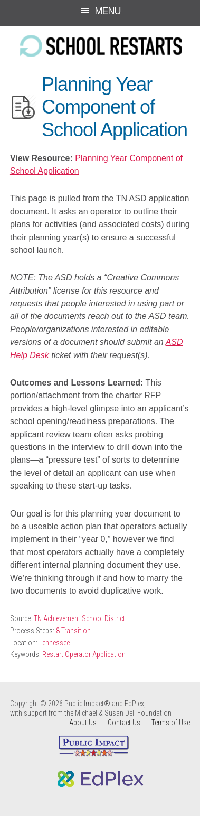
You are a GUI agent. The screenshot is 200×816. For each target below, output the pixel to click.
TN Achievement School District (79, 618)
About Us (83, 722)
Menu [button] (108, 11)
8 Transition (73, 630)
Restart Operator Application (84, 654)
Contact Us (124, 722)
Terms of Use (170, 722)
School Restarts (100, 46)
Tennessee (54, 643)
